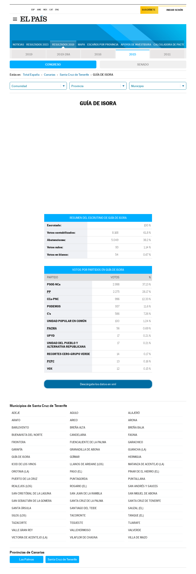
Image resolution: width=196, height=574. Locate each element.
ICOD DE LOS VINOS (24, 464)
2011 (167, 54)
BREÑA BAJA (136, 427)
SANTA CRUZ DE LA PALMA (86, 500)
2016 (97, 54)
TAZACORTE (19, 522)
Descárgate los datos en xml (98, 384)
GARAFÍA (17, 449)
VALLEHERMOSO (80, 530)
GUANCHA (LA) (137, 449)
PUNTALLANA (136, 478)
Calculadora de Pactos (170, 44)
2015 (132, 54)
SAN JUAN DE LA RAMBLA (86, 493)
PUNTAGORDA (79, 478)
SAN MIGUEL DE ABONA (142, 493)
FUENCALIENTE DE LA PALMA (88, 442)
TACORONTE (78, 515)
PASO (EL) (76, 471)
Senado (143, 64)
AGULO (74, 412)
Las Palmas (26, 559)
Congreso (53, 64)
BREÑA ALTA (77, 427)
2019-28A (63, 54)
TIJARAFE (134, 522)
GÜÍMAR (75, 456)
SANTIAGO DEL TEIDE (83, 508)
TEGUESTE (76, 522)
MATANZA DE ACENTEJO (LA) (146, 464)
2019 (28, 54)
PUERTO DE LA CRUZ (24, 478)
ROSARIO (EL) (78, 486)
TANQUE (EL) (136, 515)
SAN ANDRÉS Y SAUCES (143, 486)
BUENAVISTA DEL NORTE (27, 434)
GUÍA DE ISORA (21, 456)
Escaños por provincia (102, 44)
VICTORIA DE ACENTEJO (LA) (29, 537)
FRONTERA (18, 442)
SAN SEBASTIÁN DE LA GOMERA (32, 500)
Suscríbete (148, 10)
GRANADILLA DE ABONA (85, 449)
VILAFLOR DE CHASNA (83, 537)
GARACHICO (135, 442)
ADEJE (16, 412)
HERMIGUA (134, 456)
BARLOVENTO (20, 427)
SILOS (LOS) (19, 515)
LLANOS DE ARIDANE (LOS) (86, 464)
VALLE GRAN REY (22, 530)
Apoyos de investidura (136, 44)
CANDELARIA (78, 434)
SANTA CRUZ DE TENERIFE (144, 500)
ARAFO (16, 420)
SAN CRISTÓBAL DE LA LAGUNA (31, 493)
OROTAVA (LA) (20, 471)
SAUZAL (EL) (135, 508)
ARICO (74, 420)
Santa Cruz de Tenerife (62, 559)
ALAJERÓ (134, 412)
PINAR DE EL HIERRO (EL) (143, 471)
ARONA (132, 420)
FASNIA (132, 434)
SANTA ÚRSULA (21, 508)
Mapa (81, 44)
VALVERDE (134, 530)
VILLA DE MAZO (137, 537)
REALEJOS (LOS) (22, 486)
